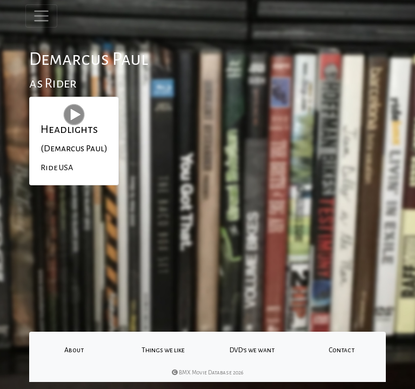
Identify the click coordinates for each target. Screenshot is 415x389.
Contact (341, 350)
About (74, 350)
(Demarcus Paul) (74, 148)
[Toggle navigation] (41, 16)
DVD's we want (252, 350)
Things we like (163, 350)
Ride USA (57, 167)
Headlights (69, 129)
